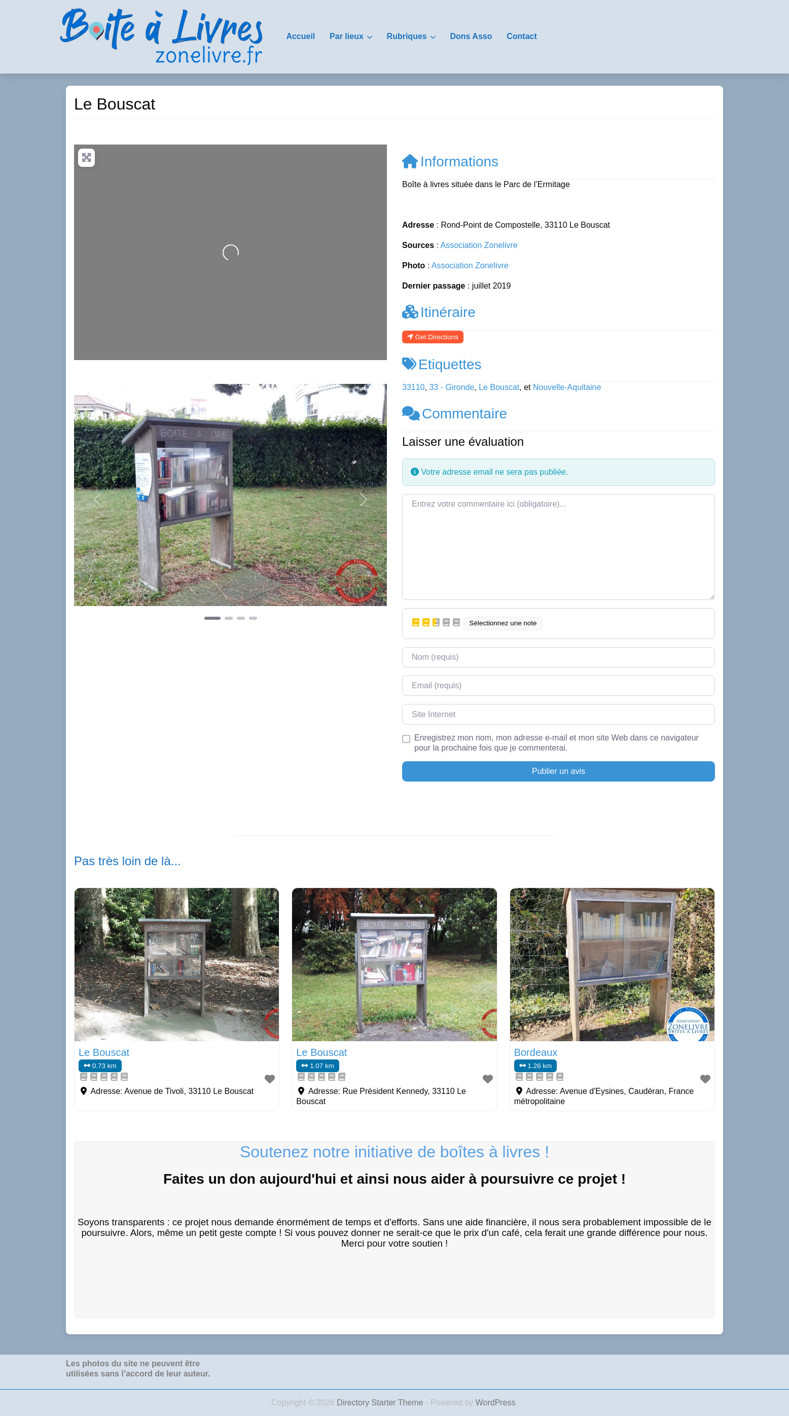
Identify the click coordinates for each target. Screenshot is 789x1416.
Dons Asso (471, 36)
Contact (522, 36)
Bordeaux (536, 1052)
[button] (97, 500)
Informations (450, 161)
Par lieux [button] (347, 36)
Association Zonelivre (479, 245)
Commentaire (454, 413)
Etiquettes (442, 364)
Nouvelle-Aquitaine (567, 387)
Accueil (300, 36)
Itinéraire (439, 312)
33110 (413, 387)
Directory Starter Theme (381, 1402)
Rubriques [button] (407, 36)
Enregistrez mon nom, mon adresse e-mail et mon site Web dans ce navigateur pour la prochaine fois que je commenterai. (556, 742)
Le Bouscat (499, 387)
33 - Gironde (451, 387)
